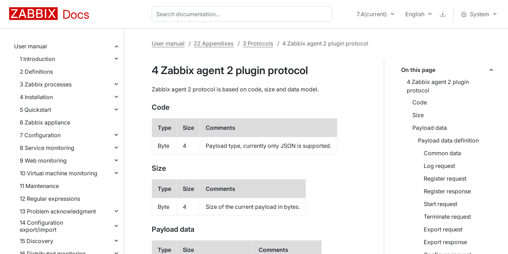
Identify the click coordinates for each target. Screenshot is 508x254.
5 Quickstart (35, 109)
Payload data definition (448, 140)
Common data (442, 153)
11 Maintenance (39, 185)
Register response (447, 191)
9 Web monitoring (43, 160)
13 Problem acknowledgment (58, 211)
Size (418, 115)
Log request (439, 165)
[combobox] (243, 14)
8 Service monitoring (47, 147)
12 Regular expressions (50, 198)
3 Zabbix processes (46, 84)
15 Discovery (36, 240)
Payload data (429, 127)
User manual (30, 46)
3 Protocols (258, 43)
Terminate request (447, 216)
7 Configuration (40, 135)
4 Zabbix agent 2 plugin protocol (438, 86)
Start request (440, 203)
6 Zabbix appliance (45, 122)
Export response (445, 242)
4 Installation (36, 97)
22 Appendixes (214, 43)
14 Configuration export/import (41, 226)
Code (419, 102)
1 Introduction (37, 58)
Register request (445, 178)
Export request (443, 229)
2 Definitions (36, 71)
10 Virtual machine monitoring (58, 173)
